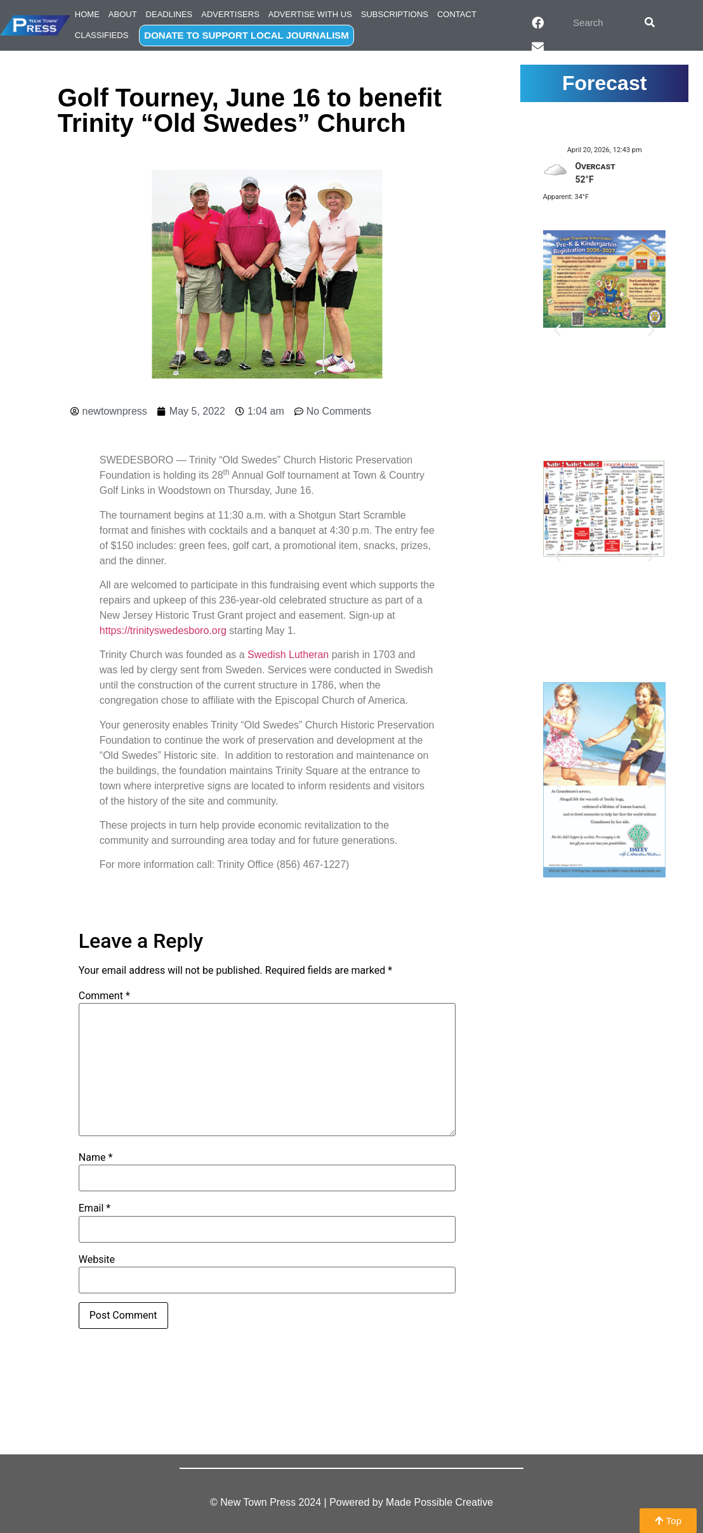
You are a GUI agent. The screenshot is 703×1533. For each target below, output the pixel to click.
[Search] (650, 22)
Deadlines (169, 14)
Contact (456, 14)
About (122, 14)
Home (87, 14)
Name (96, 1158)
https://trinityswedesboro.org (163, 630)
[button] (557, 329)
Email (94, 1208)
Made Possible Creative (439, 1502)
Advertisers (230, 14)
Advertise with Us (310, 14)
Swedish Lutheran (288, 654)
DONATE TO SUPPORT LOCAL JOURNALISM (246, 35)
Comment (104, 996)
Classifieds (102, 35)
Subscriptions (394, 14)
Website (97, 1260)
